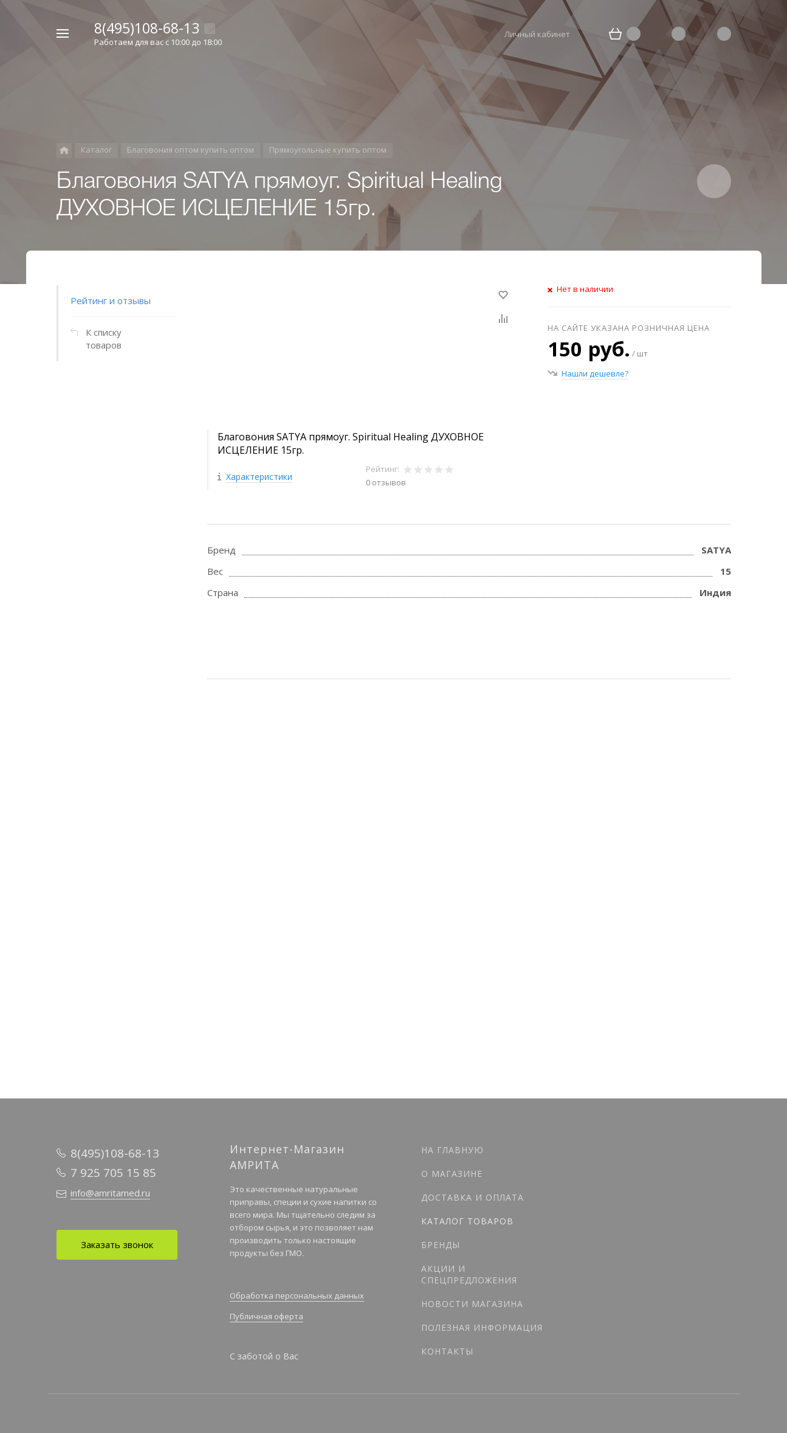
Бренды (440, 1245)
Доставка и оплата (472, 1197)
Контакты (447, 1351)
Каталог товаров (467, 1221)
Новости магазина (472, 1304)
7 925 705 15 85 (113, 1173)
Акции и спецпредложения (469, 1274)
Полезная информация (482, 1327)
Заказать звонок (117, 1244)
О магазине (452, 1173)
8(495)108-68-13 (146, 28)
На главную (452, 1150)
